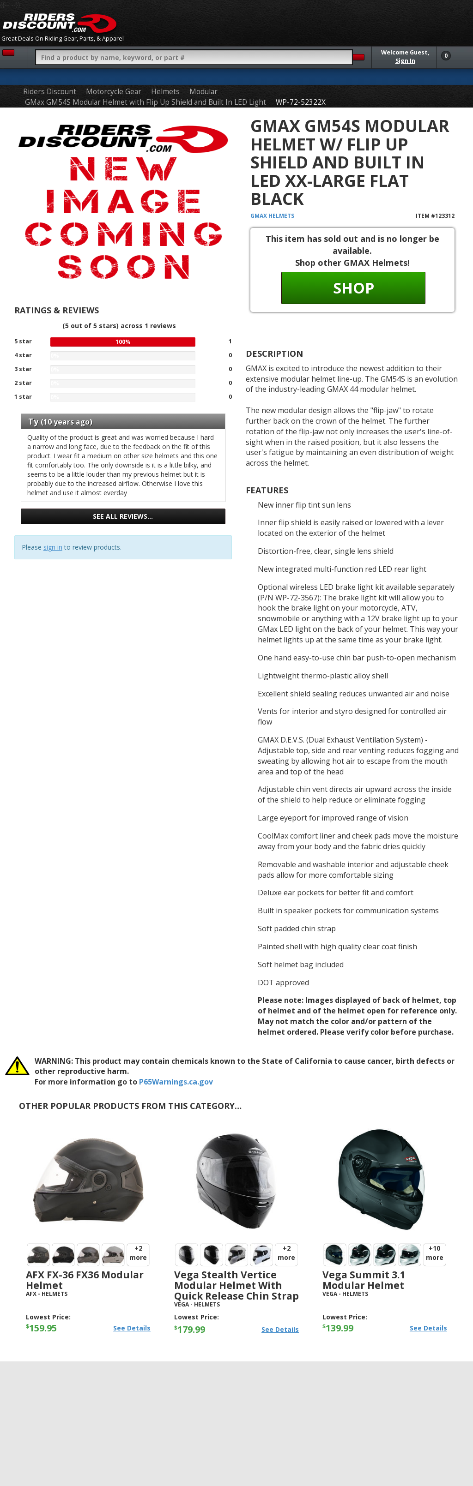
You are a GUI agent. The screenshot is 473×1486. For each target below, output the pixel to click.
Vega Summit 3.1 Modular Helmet (363, 1280)
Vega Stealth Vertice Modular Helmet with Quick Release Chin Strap (236, 1285)
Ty (33, 421)
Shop (353, 287)
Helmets (165, 91)
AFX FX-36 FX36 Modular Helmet (85, 1280)
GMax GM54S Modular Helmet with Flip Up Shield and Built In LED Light (145, 102)
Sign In (405, 61)
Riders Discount (49, 91)
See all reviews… (123, 516)
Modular (203, 91)
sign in (52, 547)
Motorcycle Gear (113, 91)
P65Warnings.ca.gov (176, 1082)
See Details (132, 1328)
